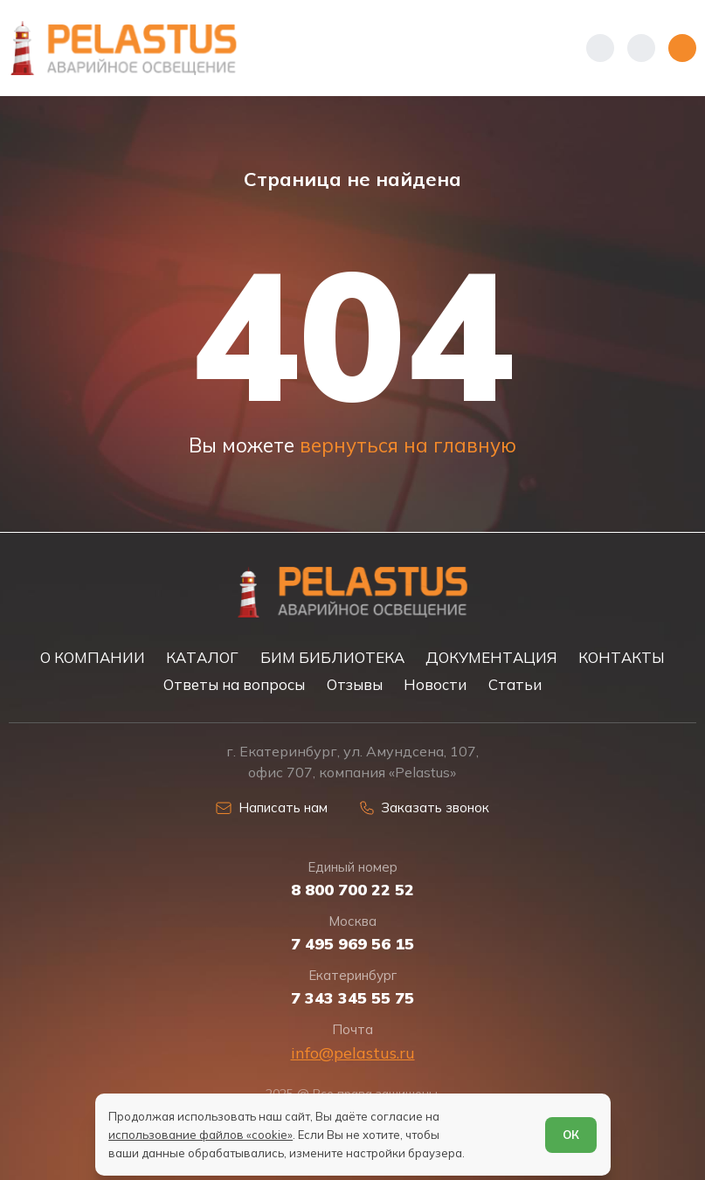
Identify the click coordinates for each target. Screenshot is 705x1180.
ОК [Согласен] (571, 1135)
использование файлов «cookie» (200, 1135)
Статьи (515, 684)
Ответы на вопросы (234, 684)
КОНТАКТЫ (621, 657)
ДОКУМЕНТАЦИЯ (491, 657)
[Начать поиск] (641, 48)
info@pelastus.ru (353, 1053)
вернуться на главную (408, 445)
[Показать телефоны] (600, 48)
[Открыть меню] (682, 48)
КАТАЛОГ (202, 657)
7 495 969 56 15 (352, 944)
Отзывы (355, 684)
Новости (435, 684)
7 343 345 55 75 (352, 998)
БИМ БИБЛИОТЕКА (332, 657)
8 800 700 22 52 (352, 890)
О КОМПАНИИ (92, 657)
